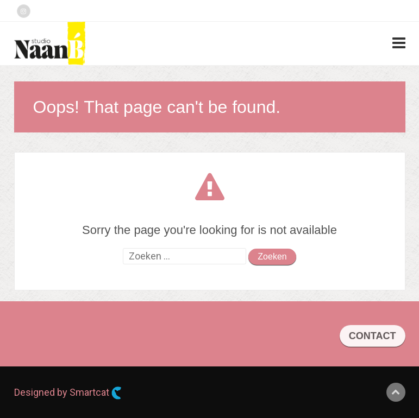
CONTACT (372, 337)
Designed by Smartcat (68, 393)
